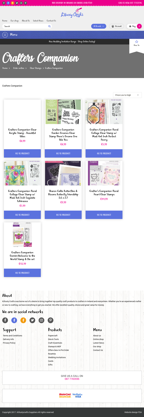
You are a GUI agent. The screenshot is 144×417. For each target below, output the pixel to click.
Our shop (15, 20)
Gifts (50, 364)
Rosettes (52, 353)
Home (4, 20)
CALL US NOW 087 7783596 (130, 3)
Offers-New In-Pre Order (58, 350)
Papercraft (52, 335)
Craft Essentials (55, 342)
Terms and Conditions (12, 335)
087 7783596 (72, 379)
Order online (18, 68)
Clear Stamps (36, 68)
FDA (140, 412)
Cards (50, 361)
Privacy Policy (9, 342)
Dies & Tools (53, 339)
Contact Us (51, 20)
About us (97, 335)
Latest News (38, 20)
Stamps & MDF (54, 346)
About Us (26, 20)
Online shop (98, 339)
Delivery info (8, 339)
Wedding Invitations (57, 357)
